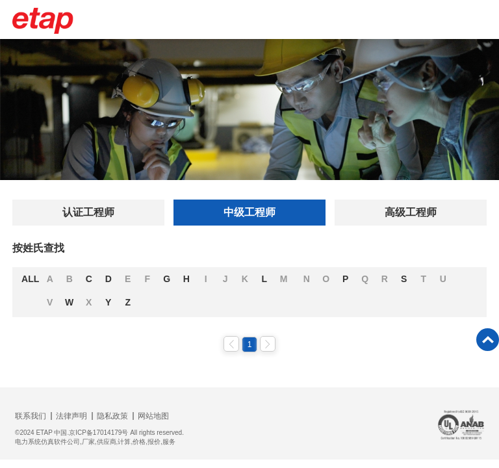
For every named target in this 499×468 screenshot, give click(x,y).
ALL (30, 279)
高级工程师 (411, 212)
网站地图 (153, 416)
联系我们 (30, 416)
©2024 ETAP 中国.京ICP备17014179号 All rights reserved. (99, 432)
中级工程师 (249, 212)
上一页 (231, 344)
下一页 (267, 344)
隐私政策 (112, 416)
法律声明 (71, 416)
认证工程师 (88, 212)
